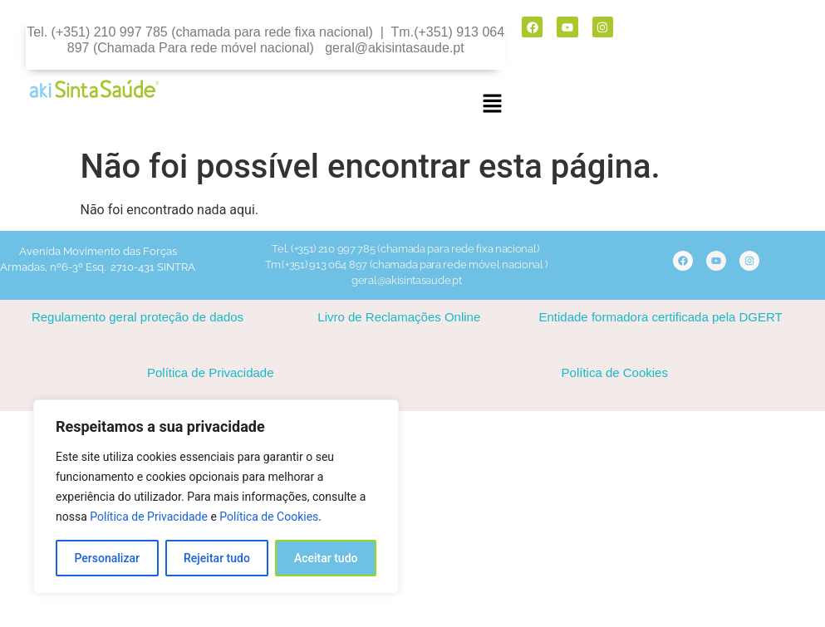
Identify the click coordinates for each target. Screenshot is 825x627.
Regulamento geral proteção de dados (137, 317)
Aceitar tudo (326, 558)
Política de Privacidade (149, 516)
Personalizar (107, 558)
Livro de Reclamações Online (398, 317)
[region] (216, 496)
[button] (491, 104)
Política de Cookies (268, 516)
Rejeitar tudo (217, 558)
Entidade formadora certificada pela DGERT (661, 317)
